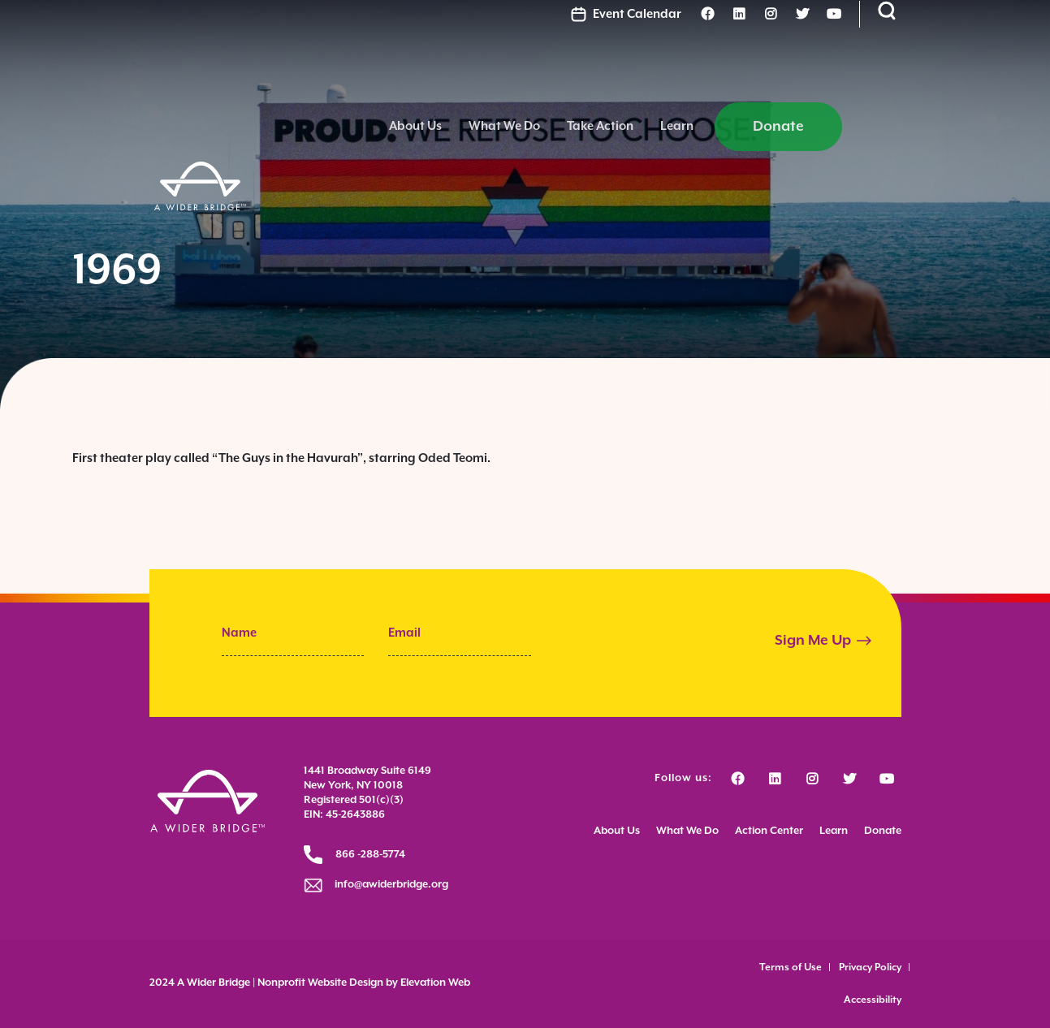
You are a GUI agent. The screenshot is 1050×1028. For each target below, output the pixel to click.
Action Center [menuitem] (769, 833)
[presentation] (678, 642)
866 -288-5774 (370, 855)
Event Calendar (716, 27)
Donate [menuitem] (912, 80)
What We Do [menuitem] (638, 80)
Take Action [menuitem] (734, 80)
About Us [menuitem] (549, 80)
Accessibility (872, 1000)
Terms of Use (790, 967)
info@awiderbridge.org (387, 885)
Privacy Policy (870, 967)
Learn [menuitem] (810, 80)
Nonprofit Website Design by (326, 983)
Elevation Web (435, 983)
